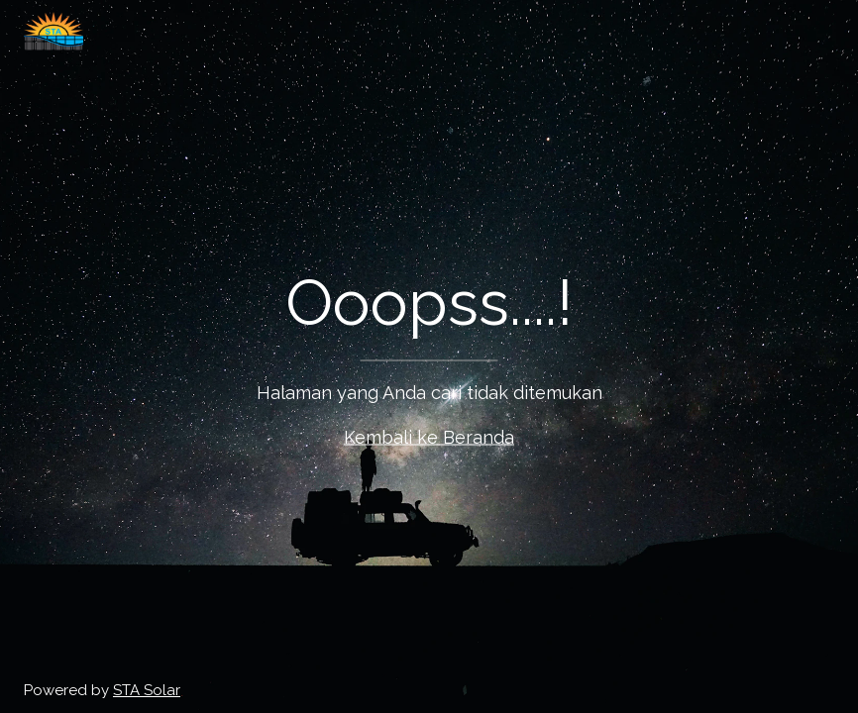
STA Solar (146, 690)
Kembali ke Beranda (429, 437)
